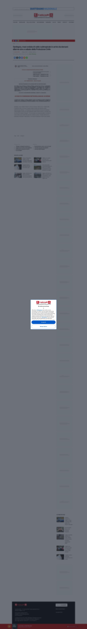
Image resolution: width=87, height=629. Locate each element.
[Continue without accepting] (43, 308)
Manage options (43, 326)
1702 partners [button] (39, 310)
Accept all (43, 322)
